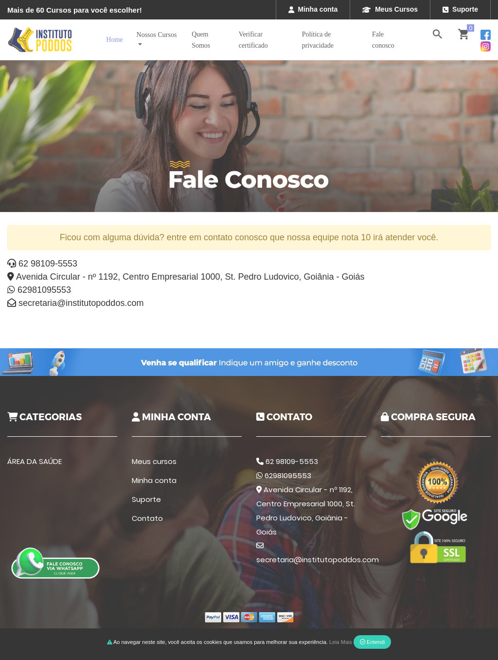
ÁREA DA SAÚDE (34, 461)
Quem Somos (201, 40)
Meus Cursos (390, 9)
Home (114, 39)
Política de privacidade (318, 40)
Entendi (372, 642)
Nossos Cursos (157, 34)
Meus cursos (154, 461)
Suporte (460, 9)
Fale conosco (383, 40)
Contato (147, 518)
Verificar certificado (253, 40)
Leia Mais (340, 642)
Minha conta (313, 9)
